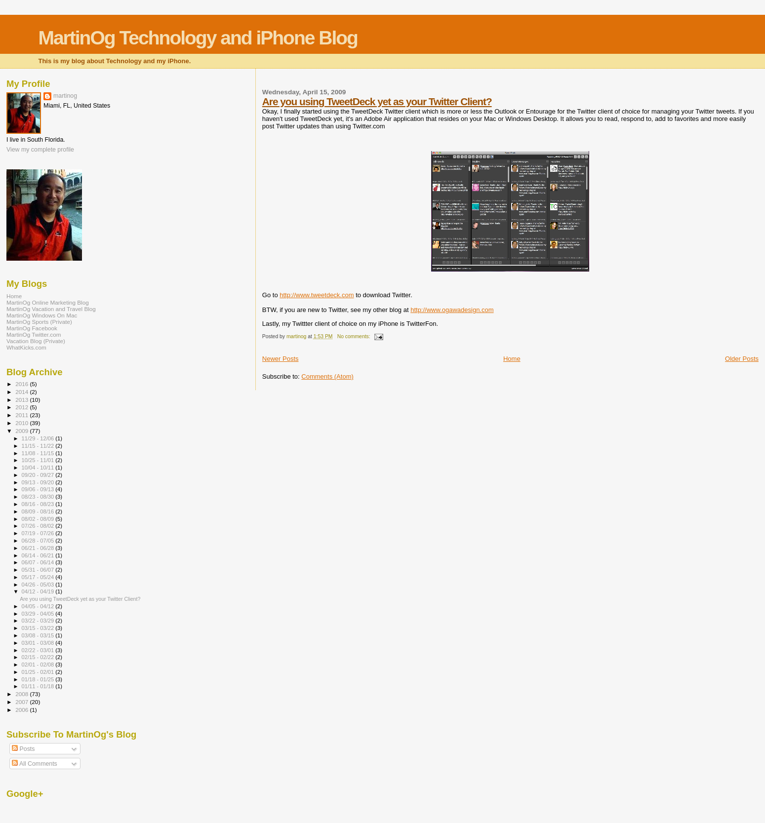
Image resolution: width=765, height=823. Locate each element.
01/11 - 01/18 (39, 686)
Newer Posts (280, 358)
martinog (65, 95)
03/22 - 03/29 (39, 621)
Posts (23, 748)
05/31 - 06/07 (39, 570)
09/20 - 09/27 (39, 475)
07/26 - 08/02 (39, 526)
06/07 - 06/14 (39, 562)
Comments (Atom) (327, 376)
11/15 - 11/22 (39, 446)
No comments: (354, 336)
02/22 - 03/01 (39, 650)
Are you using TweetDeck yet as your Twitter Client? (377, 101)
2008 (22, 694)
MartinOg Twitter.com (33, 334)
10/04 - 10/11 (39, 467)
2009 (22, 431)
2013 (22, 399)
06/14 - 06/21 (39, 555)
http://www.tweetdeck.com (317, 295)
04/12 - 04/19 (39, 591)
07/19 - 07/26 (39, 533)
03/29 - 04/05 (39, 614)
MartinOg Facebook (31, 328)
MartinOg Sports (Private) (39, 321)
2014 (22, 392)
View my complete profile (40, 149)
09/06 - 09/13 (39, 489)
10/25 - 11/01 (39, 460)
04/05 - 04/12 (39, 606)
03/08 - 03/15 (39, 635)
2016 (22, 384)
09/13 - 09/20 (39, 482)
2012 (22, 407)
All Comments (34, 763)
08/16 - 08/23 (39, 504)
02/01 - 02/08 (39, 664)
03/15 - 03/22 (39, 628)
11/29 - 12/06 (39, 438)
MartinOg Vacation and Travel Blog (51, 309)
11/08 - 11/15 (39, 453)
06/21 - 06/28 (39, 548)
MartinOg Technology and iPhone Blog (197, 37)
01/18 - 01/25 (39, 679)
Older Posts (742, 358)
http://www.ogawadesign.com (451, 310)
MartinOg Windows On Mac (41, 315)
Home (512, 358)
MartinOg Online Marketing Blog (47, 302)
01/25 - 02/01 (39, 672)
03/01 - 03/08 (39, 643)
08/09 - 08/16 (39, 511)
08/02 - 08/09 (39, 519)
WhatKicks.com (26, 347)
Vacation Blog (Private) (35, 341)
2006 (22, 709)
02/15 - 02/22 (39, 657)
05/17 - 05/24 (39, 577)
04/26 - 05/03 (39, 585)
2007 (22, 702)
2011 (22, 415)
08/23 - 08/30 (39, 497)
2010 (22, 423)
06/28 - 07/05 (39, 541)
